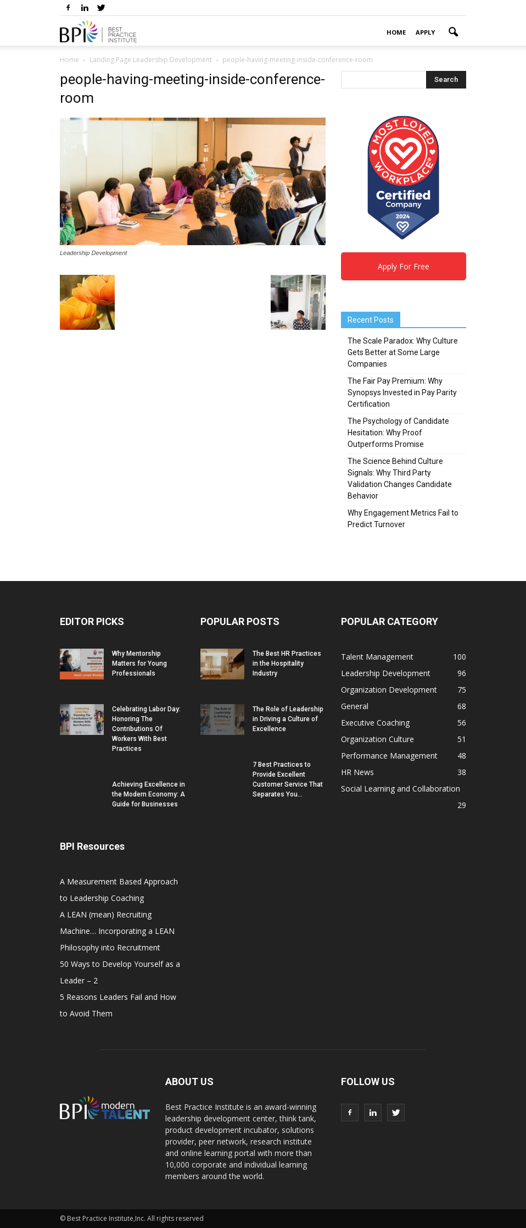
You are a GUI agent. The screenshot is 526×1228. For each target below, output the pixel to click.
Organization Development (389, 689)
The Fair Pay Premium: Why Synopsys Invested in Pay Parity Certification (402, 392)
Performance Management (389, 755)
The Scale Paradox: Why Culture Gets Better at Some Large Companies (403, 352)
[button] (453, 32)
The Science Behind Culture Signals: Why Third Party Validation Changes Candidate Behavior (400, 478)
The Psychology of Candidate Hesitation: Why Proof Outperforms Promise (398, 433)
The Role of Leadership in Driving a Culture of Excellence (288, 719)
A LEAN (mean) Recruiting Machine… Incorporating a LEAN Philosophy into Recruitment (117, 931)
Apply (425, 32)
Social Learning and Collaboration (400, 788)
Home (396, 32)
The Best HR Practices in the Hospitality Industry (287, 663)
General (354, 706)
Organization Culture (377, 739)
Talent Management (377, 656)
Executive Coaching (375, 722)
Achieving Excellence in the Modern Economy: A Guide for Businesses (148, 794)
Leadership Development (385, 673)
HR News (357, 772)
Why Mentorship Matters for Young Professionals (139, 663)
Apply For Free (403, 266)
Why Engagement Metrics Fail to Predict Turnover (403, 518)
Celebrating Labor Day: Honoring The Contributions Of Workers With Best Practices (146, 729)
